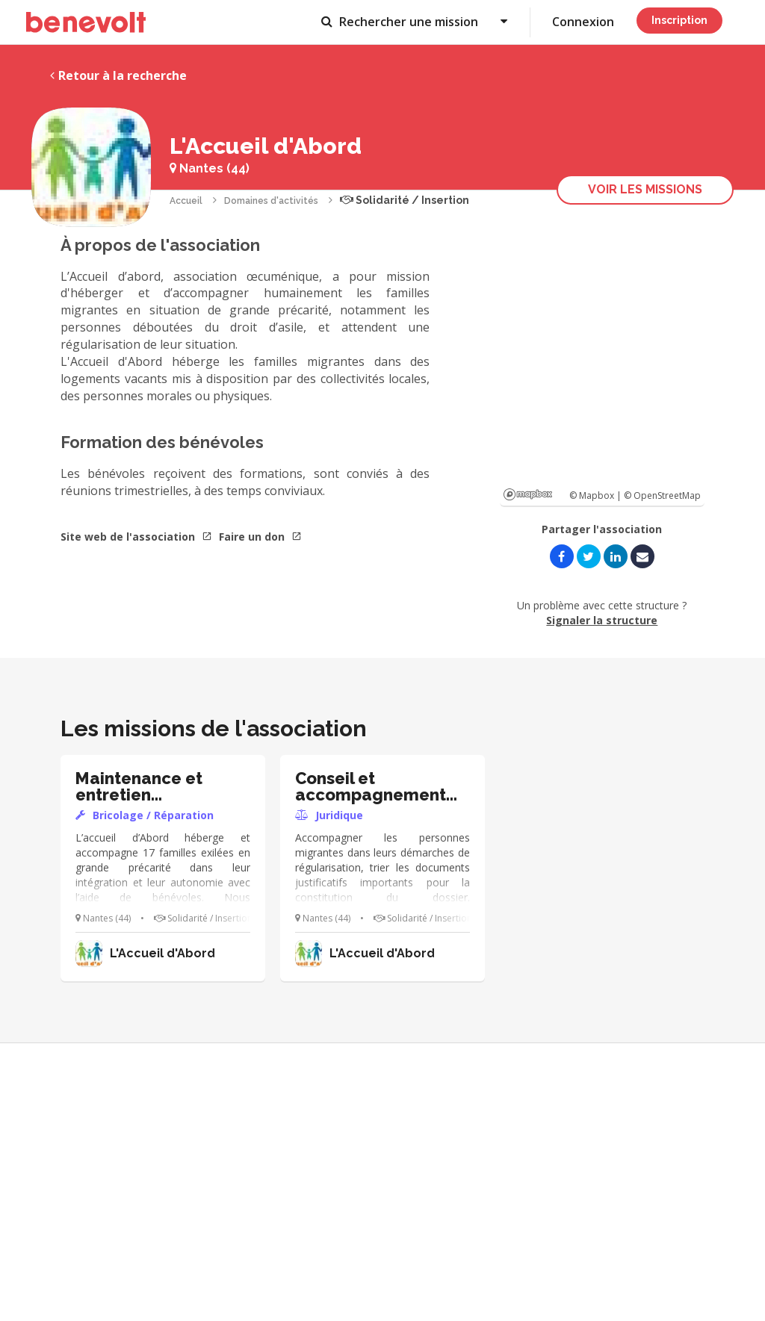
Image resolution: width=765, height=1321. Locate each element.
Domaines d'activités (271, 201)
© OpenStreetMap (662, 495)
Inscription (679, 20)
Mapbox (528, 494)
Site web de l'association (136, 536)
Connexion (583, 21)
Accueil (186, 201)
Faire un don (260, 536)
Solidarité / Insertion (404, 200)
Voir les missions (645, 189)
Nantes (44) (210, 168)
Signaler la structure (601, 620)
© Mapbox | (596, 495)
